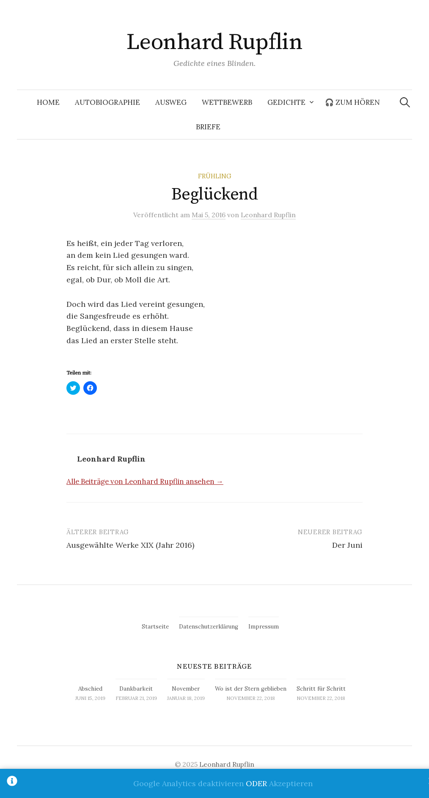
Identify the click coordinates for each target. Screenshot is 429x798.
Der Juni (347, 545)
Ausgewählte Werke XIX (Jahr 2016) (130, 545)
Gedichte (286, 102)
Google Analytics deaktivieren (188, 783)
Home (48, 102)
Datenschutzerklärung (208, 626)
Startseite (155, 626)
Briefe (208, 126)
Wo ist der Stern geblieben (250, 688)
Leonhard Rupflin (214, 42)
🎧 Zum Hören (352, 102)
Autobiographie (107, 102)
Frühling (214, 176)
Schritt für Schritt (321, 688)
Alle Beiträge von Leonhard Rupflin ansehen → (144, 481)
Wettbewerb (227, 102)
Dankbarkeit (136, 688)
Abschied (90, 688)
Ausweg (171, 102)
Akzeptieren (291, 783)
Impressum (263, 626)
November (186, 688)
